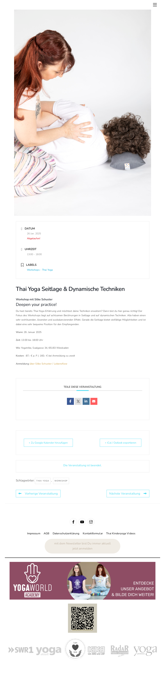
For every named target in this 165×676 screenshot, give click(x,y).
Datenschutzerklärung (66, 533)
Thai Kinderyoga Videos (120, 533)
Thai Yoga (42, 481)
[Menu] (154, 4)
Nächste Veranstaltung (128, 494)
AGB (46, 533)
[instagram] (91, 521)
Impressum (33, 533)
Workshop (61, 481)
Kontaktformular (93, 533)
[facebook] (73, 521)
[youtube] (82, 521)
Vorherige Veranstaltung (38, 494)
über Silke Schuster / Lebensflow (48, 363)
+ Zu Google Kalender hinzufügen (48, 442)
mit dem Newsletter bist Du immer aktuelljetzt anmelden (82, 546)
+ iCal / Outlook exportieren (120, 442)
